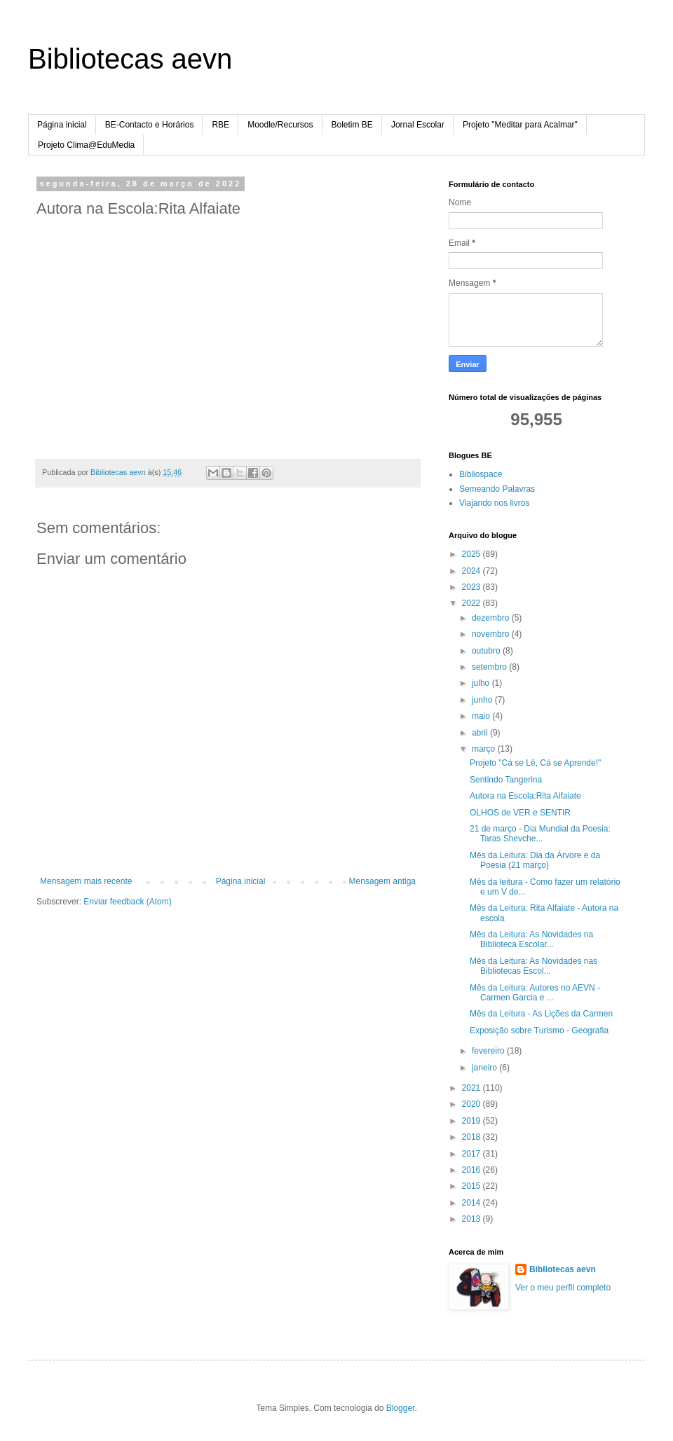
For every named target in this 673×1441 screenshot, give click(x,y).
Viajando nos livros (494, 503)
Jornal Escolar (417, 125)
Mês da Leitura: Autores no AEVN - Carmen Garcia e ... (535, 992)
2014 (472, 1203)
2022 (472, 603)
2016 (472, 1170)
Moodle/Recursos (280, 125)
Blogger (400, 1408)
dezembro (492, 618)
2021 (472, 1088)
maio (482, 716)
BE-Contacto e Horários (149, 125)
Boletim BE (352, 125)
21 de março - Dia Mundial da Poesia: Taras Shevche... (540, 833)
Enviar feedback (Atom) (127, 901)
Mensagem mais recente (86, 881)
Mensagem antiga (382, 881)
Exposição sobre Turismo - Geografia (539, 1030)
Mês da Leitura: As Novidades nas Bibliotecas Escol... (533, 966)
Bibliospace (480, 474)
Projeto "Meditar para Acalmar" (520, 125)
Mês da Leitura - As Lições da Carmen (541, 1014)
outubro (487, 651)
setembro (490, 667)
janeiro (485, 1068)
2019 (472, 1121)
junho (483, 700)
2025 (472, 554)
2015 (472, 1186)
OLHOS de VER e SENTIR (520, 813)
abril (481, 733)
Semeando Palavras (497, 489)
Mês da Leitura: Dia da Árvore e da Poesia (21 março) (535, 860)
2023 (472, 587)
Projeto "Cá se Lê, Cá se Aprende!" (535, 763)
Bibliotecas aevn (130, 58)
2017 (472, 1154)
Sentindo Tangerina (506, 780)
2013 (472, 1219)
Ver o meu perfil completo (563, 1287)
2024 (472, 571)
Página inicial (62, 125)
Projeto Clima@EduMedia (86, 145)
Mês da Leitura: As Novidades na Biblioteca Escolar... (531, 939)
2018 (472, 1137)
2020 (472, 1104)
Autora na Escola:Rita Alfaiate (525, 796)
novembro (492, 634)
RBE (220, 125)
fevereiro (489, 1051)
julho (482, 683)
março (485, 749)
